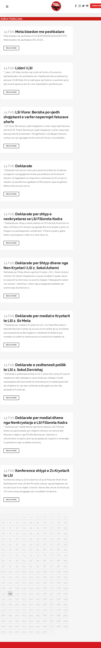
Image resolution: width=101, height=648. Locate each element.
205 (38, 626)
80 (3, 560)
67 (51, 549)
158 (58, 599)
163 (24, 604)
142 (17, 593)
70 (3, 555)
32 (17, 533)
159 (65, 599)
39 (65, 533)
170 (3, 610)
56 (44, 544)
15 (38, 522)
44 (30, 538)
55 (37, 544)
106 (45, 571)
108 (58, 571)
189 (65, 615)
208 (58, 626)
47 (51, 538)
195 (38, 620)
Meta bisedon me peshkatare (39, 32)
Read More (11, 48)
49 (65, 538)
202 (17, 626)
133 (24, 588)
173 (24, 610)
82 (17, 560)
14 (31, 522)
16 (44, 522)
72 (17, 555)
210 (3, 631)
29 (65, 527)
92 (17, 566)
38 (58, 533)
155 (38, 599)
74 (31, 555)
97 (51, 566)
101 (10, 571)
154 (31, 599)
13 (24, 522)
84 (30, 560)
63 (24, 549)
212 (17, 631)
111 (10, 577)
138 (58, 588)
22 (17, 527)
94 (30, 566)
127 (51, 582)
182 (17, 615)
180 (3, 615)
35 (37, 533)
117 (51, 577)
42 (17, 538)
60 (3, 549)
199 (65, 620)
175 (38, 610)
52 (17, 544)
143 (24, 593)
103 (24, 571)
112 (17, 577)
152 (17, 599)
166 (45, 604)
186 (45, 615)
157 (51, 599)
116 (44, 577)
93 (24, 566)
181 (10, 615)
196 (45, 620)
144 (31, 593)
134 (31, 588)
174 (31, 610)
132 (17, 588)
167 (51, 604)
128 (58, 582)
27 (51, 527)
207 (51, 626)
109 (65, 571)
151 (10, 599)
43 (24, 538)
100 (3, 571)
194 (31, 620)
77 (51, 555)
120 (3, 582)
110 (3, 577)
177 (51, 610)
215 (38, 631)
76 (44, 555)
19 (65, 522)
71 (10, 555)
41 (10, 538)
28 (58, 527)
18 (58, 522)
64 (30, 549)
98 (58, 566)
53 (24, 544)
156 (45, 599)
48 (58, 538)
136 (45, 588)
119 (65, 577)
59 (65, 544)
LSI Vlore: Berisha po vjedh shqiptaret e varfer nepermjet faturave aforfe (36, 117)
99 (65, 566)
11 (10, 522)
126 (44, 582)
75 (37, 555)
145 (38, 593)
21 (10, 527)
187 (51, 615)
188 (58, 615)
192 (17, 620)
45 (37, 538)
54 (31, 544)
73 (24, 555)
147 (51, 593)
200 (3, 626)
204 (31, 626)
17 (51, 522)
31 (10, 533)
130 (3, 588)
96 (44, 566)
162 (17, 604)
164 (31, 604)
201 (10, 626)
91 (10, 566)
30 (3, 533)
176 (45, 610)
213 (24, 631)
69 (65, 549)
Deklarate (23, 166)
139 (65, 588)
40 (3, 538)
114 (31, 577)
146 (45, 593)
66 (44, 549)
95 (37, 566)
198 (58, 620)
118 (58, 577)
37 (51, 533)
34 (31, 533)
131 (10, 588)
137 (51, 588)
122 (17, 582)
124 (31, 582)
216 (44, 631)
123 (24, 582)
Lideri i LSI (23, 68)
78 (58, 555)
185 (38, 615)
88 (58, 560)
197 (51, 620)
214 (31, 631)
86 (44, 560)
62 (17, 549)
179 (65, 610)
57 (51, 544)
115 (37, 577)
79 (65, 555)
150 (3, 599)
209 (65, 626)
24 (31, 527)
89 (65, 560)
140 (3, 593)
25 (38, 527)
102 (17, 571)
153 (24, 599)
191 (10, 620)
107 (51, 571)
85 (37, 560)
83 (24, 560)
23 (24, 527)
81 (10, 560)
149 (65, 593)
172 (17, 610)
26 (44, 527)
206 (45, 626)
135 (38, 588)
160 (3, 604)
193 (24, 620)
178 (58, 610)
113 (24, 577)
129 (65, 582)
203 (24, 626)
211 (10, 631)
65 (37, 549)
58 (58, 544)
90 (3, 566)
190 (3, 620)
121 (10, 582)
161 (10, 604)
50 (3, 544)
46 (44, 538)
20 (3, 527)
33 (24, 533)
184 (31, 615)
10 (3, 522)
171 (10, 610)
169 (65, 604)
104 (31, 571)
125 (38, 582)
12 (17, 522)
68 (58, 549)
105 (38, 571)
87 (51, 560)
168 (58, 604)
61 (10, 549)
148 (58, 593)
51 (10, 544)
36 (44, 533)
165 (38, 604)
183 (24, 615)
